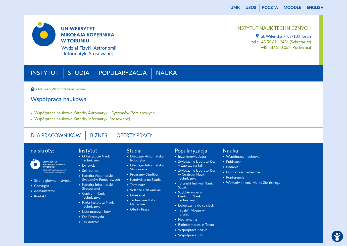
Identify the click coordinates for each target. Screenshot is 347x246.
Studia (78, 73)
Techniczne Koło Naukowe (142, 202)
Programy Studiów (144, 174)
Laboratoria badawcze (243, 172)
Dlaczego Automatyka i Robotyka (147, 158)
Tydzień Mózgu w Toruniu (191, 212)
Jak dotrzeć (90, 222)
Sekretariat (90, 171)
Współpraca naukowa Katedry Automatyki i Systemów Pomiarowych (94, 113)
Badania (232, 167)
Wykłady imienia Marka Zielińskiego (253, 182)
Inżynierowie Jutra (192, 156)
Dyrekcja (89, 165)
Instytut (45, 73)
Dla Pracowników (56, 135)
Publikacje (233, 162)
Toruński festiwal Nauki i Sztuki (196, 185)
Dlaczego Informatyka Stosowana (147, 167)
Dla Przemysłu (93, 217)
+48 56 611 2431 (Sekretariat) (285, 42)
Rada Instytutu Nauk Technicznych (98, 204)
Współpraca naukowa (68, 89)
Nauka (166, 73)
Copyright (41, 186)
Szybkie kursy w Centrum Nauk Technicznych (190, 196)
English (315, 8)
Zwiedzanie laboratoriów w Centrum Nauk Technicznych (196, 174)
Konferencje (235, 177)
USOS (251, 8)
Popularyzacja (123, 73)
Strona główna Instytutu (52, 181)
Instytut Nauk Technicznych (273, 28)
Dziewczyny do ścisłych (196, 205)
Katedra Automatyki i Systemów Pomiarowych (101, 178)
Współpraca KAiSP (192, 230)
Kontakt (40, 196)
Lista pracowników (96, 212)
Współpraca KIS (190, 235)
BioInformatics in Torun (196, 225)
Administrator (44, 191)
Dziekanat (137, 195)
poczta (270, 8)
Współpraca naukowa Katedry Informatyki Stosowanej (82, 119)
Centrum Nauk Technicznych (93, 195)
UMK (235, 8)
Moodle (292, 8)
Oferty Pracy (134, 135)
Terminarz (137, 185)
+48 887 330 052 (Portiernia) (286, 48)
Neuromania (187, 219)
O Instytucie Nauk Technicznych (96, 158)
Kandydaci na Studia (145, 180)
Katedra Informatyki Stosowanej (97, 186)
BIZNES (98, 135)
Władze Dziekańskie (145, 190)
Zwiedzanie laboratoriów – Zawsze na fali (196, 163)
